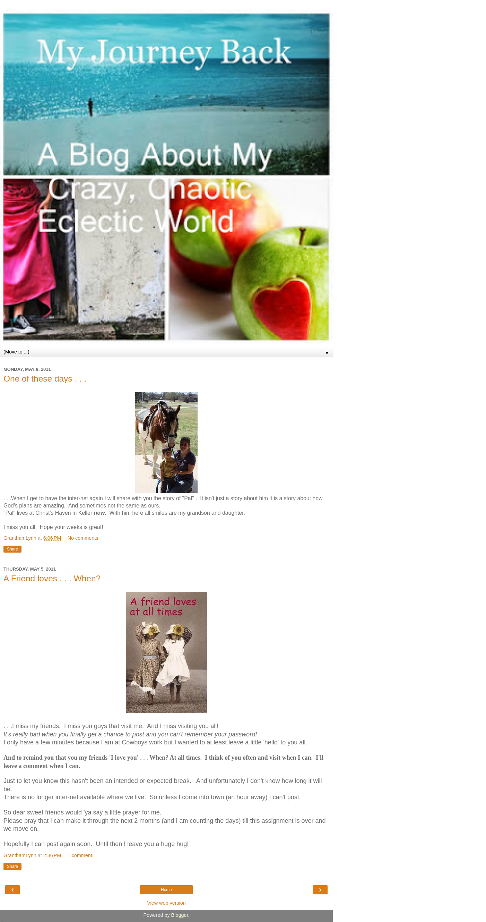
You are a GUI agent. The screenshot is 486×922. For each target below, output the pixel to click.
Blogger (179, 915)
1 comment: (81, 855)
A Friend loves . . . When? (52, 578)
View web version (166, 903)
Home (166, 889)
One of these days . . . (44, 378)
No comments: (84, 538)
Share (12, 549)
